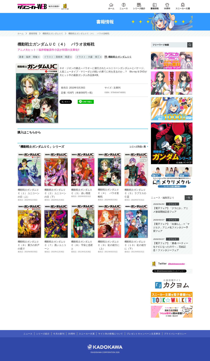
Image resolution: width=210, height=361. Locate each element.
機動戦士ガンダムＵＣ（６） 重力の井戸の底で (28, 245)
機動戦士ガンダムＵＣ (53, 33)
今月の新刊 (58, 334)
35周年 (167, 8)
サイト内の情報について (110, 334)
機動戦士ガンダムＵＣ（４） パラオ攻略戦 (88, 33)
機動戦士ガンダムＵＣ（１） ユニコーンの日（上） (28, 193)
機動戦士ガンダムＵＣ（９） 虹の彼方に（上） (108, 245)
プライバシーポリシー (175, 334)
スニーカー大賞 (183, 8)
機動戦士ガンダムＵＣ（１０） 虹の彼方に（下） (135, 245)
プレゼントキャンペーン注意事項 (143, 334)
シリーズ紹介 (139, 8)
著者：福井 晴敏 (28, 57)
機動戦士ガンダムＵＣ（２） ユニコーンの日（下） (55, 193)
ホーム (111, 8)
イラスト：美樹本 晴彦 (57, 57)
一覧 (188, 197)
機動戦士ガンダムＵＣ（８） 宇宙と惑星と (82, 245)
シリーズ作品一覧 (138, 146)
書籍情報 (154, 8)
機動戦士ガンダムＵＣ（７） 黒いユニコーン (55, 245)
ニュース (124, 8)
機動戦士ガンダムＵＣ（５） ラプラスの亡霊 (135, 193)
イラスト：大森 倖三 (88, 57)
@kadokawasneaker (176, 263)
